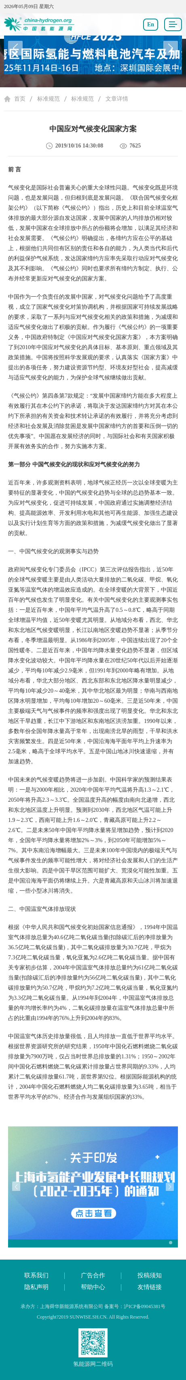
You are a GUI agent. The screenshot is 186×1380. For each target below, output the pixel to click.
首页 (19, 99)
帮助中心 (93, 1287)
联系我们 (36, 1275)
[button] (170, 48)
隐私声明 (36, 1287)
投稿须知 (149, 1275)
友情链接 (149, 1287)
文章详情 (117, 99)
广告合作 (93, 1275)
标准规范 (48, 99)
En (150, 24)
